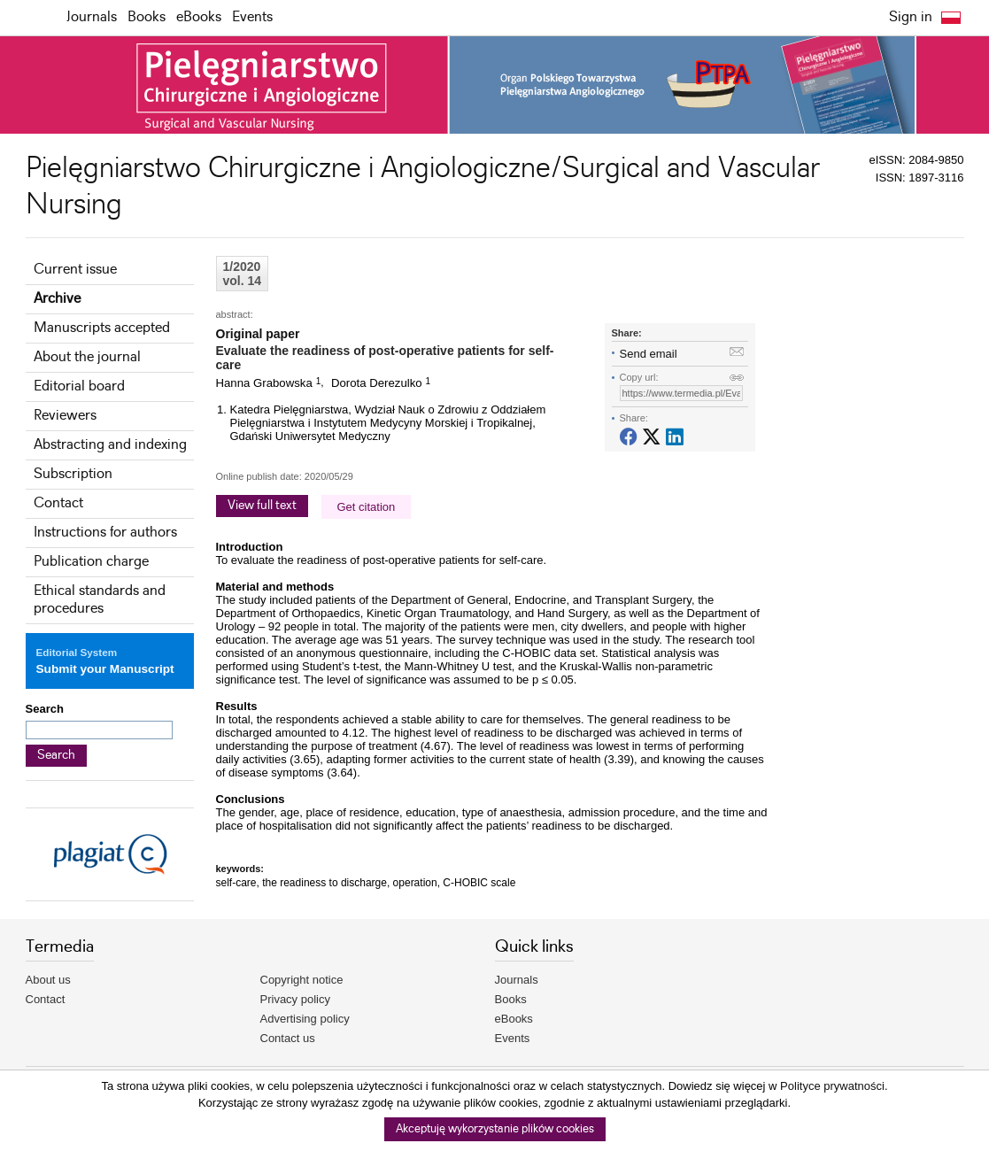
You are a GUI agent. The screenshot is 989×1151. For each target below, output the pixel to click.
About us (48, 979)
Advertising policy (305, 1018)
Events (252, 17)
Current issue (75, 269)
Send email (648, 353)
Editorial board (79, 386)
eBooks (198, 17)
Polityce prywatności (832, 1086)
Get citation (366, 507)
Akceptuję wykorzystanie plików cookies (495, 1129)
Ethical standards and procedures (100, 599)
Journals (91, 17)
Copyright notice (302, 979)
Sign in (910, 17)
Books (146, 17)
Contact (58, 503)
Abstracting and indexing (110, 444)
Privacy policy (295, 999)
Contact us (287, 1038)
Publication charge (91, 561)
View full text (262, 505)
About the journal (87, 357)
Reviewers (65, 415)
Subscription (73, 474)
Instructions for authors (105, 532)
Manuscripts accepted (102, 328)
